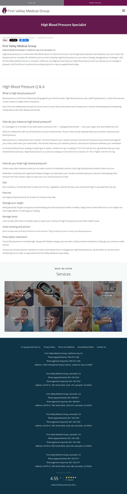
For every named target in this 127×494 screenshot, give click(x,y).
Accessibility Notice (86, 347)
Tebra (74, 485)
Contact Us (101, 347)
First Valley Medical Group (12, 38)
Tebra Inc (37, 347)
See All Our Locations (63, 473)
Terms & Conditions (66, 347)
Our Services (29, 38)
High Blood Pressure (45, 38)
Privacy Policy (49, 347)
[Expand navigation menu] (123, 10)
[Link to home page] (25, 10)
